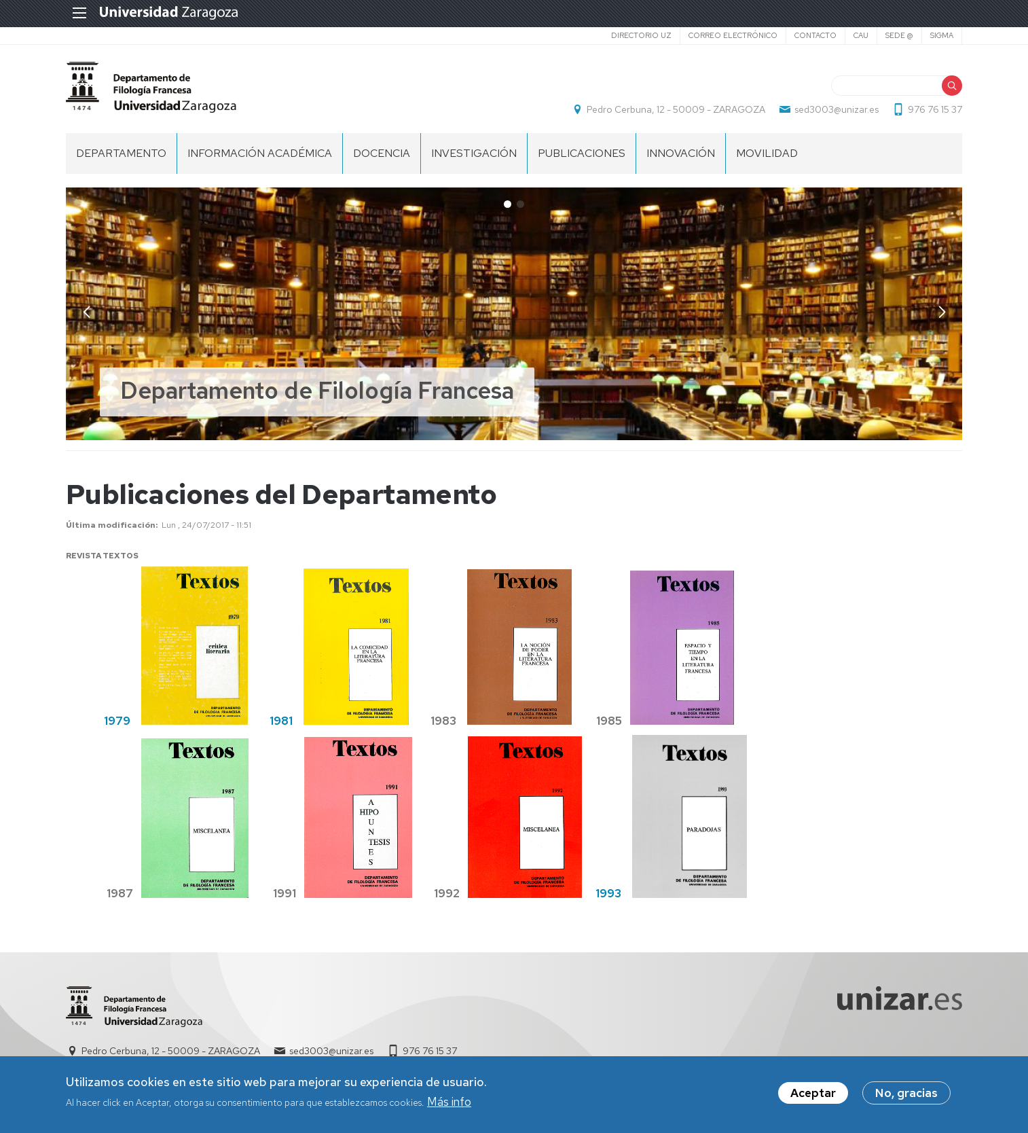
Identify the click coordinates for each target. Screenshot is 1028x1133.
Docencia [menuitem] (381, 153)
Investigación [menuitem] (474, 153)
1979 (117, 720)
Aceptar (813, 1092)
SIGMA (941, 35)
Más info (449, 1101)
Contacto (815, 35)
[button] (941, 312)
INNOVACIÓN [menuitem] (680, 153)
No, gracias (906, 1092)
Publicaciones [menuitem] (581, 153)
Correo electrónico (733, 35)
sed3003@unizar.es (836, 109)
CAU (860, 35)
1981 (281, 720)
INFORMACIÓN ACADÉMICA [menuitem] (259, 153)
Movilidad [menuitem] (767, 153)
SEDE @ (899, 35)
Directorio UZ (641, 35)
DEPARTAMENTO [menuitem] (121, 153)
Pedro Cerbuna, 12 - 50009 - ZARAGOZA (676, 109)
